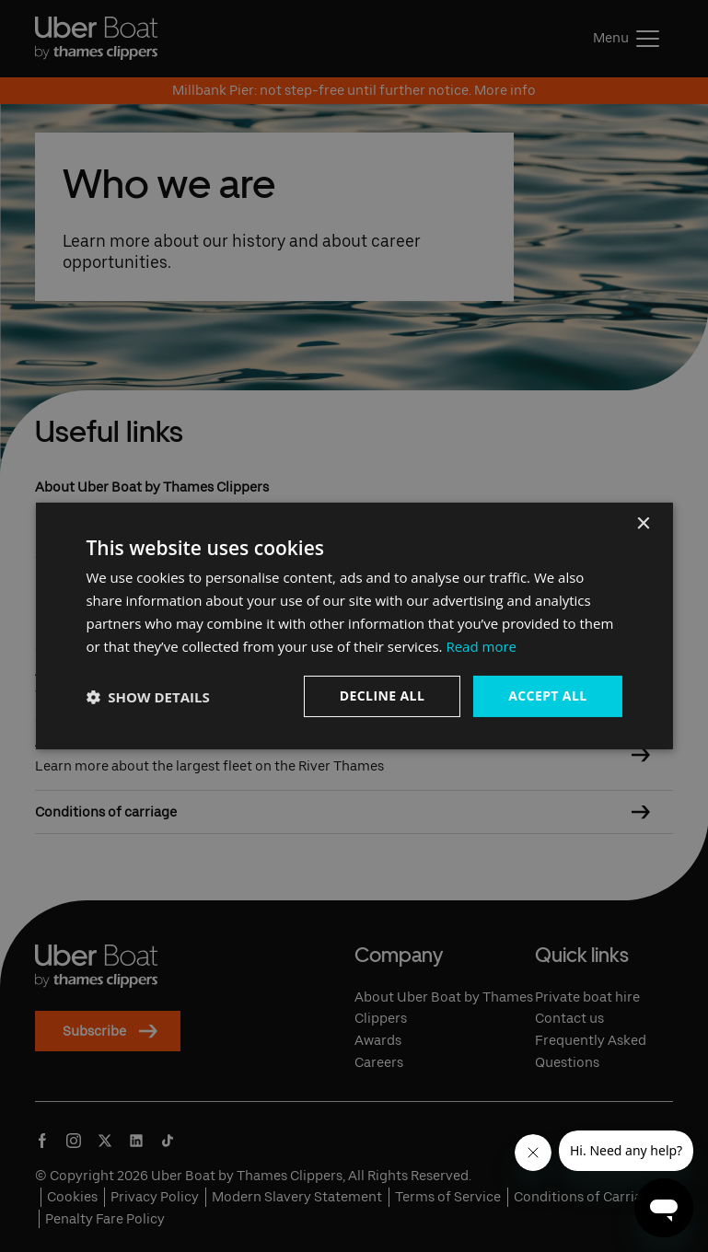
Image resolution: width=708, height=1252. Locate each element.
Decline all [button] (382, 695)
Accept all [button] (547, 695)
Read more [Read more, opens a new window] (481, 646)
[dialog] (353, 626)
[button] (147, 697)
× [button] (643, 524)
